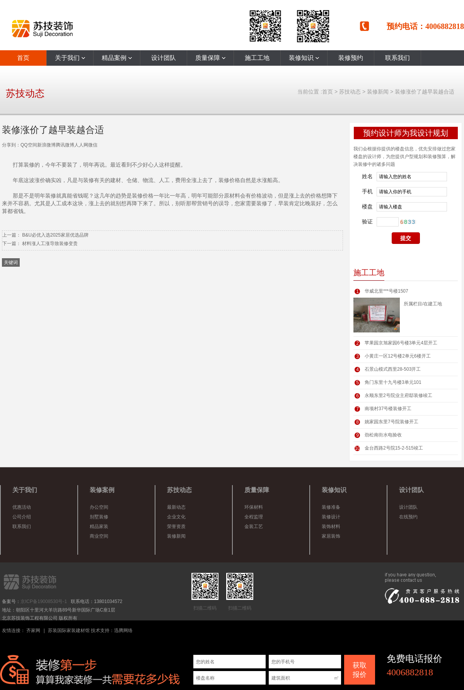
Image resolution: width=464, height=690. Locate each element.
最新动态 (176, 507)
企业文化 (176, 517)
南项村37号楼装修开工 (388, 408)
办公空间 (99, 507)
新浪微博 (46, 145)
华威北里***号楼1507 (386, 291)
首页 (23, 58)
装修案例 (102, 490)
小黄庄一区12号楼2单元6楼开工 (398, 356)
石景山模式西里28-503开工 (393, 369)
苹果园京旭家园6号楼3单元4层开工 (401, 343)
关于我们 (70, 58)
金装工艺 (253, 526)
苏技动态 (350, 92)
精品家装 (99, 526)
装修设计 (331, 517)
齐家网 (33, 630)
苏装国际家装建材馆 (69, 630)
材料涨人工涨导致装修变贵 (50, 243)
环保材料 (253, 507)
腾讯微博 (65, 145)
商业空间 (99, 536)
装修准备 (331, 507)
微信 (92, 145)
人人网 (81, 145)
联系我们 (397, 58)
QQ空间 (28, 145)
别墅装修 (99, 517)
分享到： (11, 145)
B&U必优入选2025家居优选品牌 (55, 235)
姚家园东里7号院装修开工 (391, 421)
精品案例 (117, 58)
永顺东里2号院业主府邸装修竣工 (398, 395)
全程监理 (253, 517)
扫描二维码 (204, 592)
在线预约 (408, 517)
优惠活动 (21, 507)
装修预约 (350, 58)
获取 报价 (360, 669)
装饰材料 (331, 526)
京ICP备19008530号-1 (43, 601)
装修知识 (304, 58)
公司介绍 (21, 517)
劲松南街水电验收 (383, 435)
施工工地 (257, 58)
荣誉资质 (176, 526)
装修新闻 (378, 92)
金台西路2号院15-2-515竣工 (394, 448)
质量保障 (210, 58)
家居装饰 (331, 536)
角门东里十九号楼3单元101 (393, 382)
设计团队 (163, 58)
